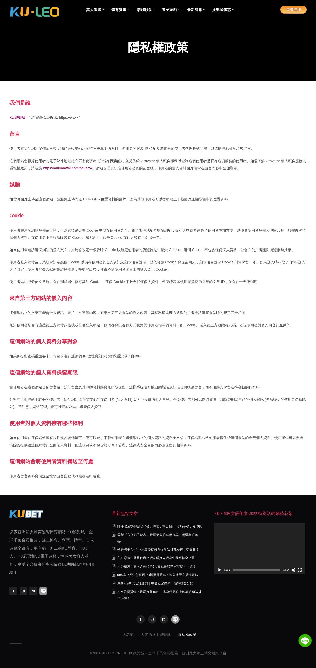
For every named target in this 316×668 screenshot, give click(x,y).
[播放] (220, 570)
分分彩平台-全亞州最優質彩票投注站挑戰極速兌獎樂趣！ (158, 549)
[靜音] (293, 570)
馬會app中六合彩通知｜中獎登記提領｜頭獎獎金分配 (155, 583)
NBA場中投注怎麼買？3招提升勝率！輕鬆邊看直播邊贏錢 (157, 575)
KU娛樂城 (17, 118)
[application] (259, 548)
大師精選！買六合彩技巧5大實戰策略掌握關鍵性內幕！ (156, 566)
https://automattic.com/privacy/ (67, 168)
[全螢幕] (300, 570)
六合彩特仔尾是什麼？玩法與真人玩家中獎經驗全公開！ (157, 558)
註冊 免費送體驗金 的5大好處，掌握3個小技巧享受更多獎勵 (159, 526)
